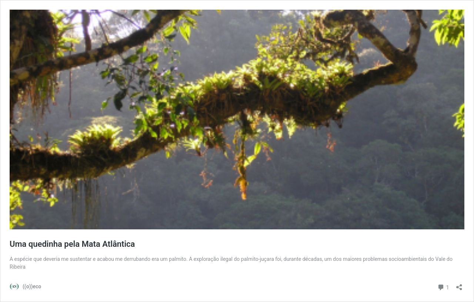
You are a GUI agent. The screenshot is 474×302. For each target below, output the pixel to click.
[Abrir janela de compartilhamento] (459, 285)
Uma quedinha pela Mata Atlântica (72, 244)
